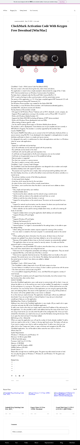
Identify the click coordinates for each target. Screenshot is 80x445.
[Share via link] (23, 375)
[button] (74, 10)
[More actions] (68, 21)
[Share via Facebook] (12, 375)
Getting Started (23, 10)
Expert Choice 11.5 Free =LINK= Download (38, 408)
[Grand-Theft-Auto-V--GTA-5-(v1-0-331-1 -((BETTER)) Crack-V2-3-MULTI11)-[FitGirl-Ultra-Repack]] (65, 398)
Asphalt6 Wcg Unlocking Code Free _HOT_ (14, 408)
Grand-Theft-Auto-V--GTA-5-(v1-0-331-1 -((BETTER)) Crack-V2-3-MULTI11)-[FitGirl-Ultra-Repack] (65, 408)
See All (75, 389)
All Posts (5, 10)
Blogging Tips (13, 10)
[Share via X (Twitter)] (15, 375)
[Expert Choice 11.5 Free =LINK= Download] (40, 398)
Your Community (34, 10)
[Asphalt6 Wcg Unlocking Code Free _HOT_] (14, 398)
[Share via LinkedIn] (19, 375)
